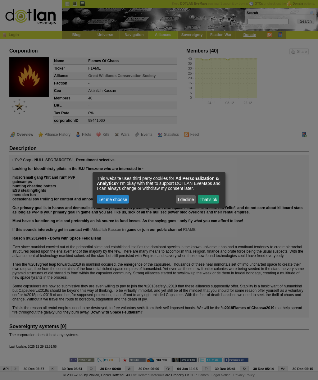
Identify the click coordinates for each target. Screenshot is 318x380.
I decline (186, 199)
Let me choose (113, 199)
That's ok (208, 199)
